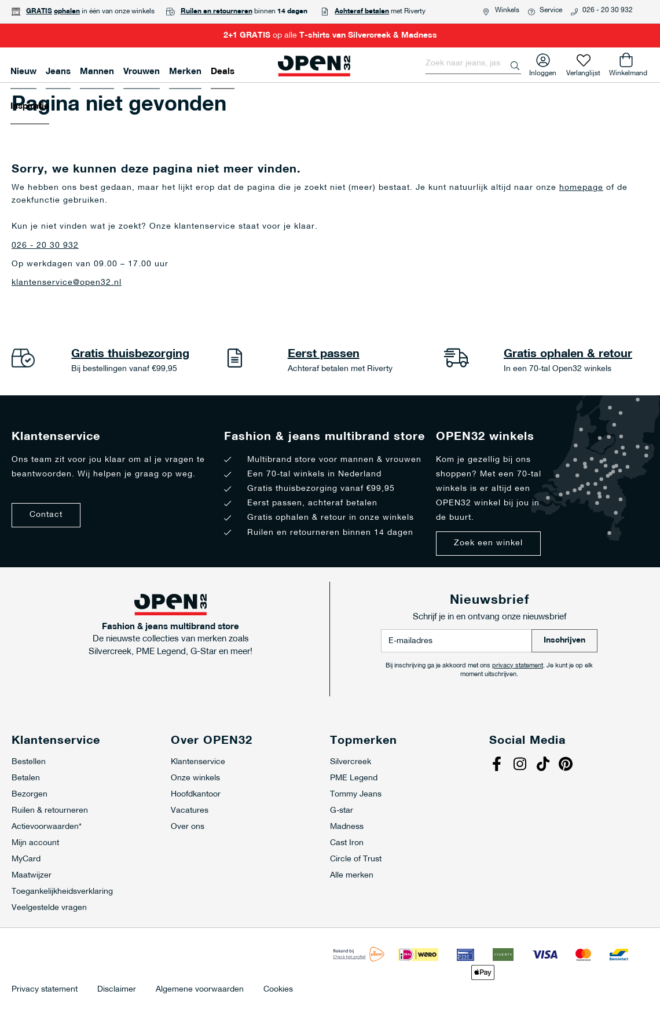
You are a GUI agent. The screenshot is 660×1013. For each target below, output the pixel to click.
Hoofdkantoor (196, 794)
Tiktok (544, 765)
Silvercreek (350, 762)
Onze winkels (195, 778)
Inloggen (542, 71)
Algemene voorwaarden (200, 990)
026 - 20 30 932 (607, 10)
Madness (347, 827)
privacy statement (517, 666)
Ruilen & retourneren (50, 810)
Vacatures (189, 810)
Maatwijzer (32, 875)
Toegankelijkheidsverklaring (62, 891)
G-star (341, 810)
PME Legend (353, 778)
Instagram (521, 765)
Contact (46, 515)
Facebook (498, 765)
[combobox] (473, 63)
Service (551, 10)
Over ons (187, 827)
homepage (581, 187)
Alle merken (351, 875)
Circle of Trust (356, 859)
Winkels (507, 10)
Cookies (278, 990)
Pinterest (567, 765)
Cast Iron (347, 843)
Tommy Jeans (356, 794)
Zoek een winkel (488, 543)
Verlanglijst (583, 71)
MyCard (26, 859)
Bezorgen (29, 794)
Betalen (26, 778)
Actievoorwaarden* (47, 827)
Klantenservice (198, 762)
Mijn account (35, 843)
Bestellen (29, 762)
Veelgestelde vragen (49, 908)
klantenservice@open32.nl (67, 282)
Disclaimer (116, 990)
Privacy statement (45, 990)
